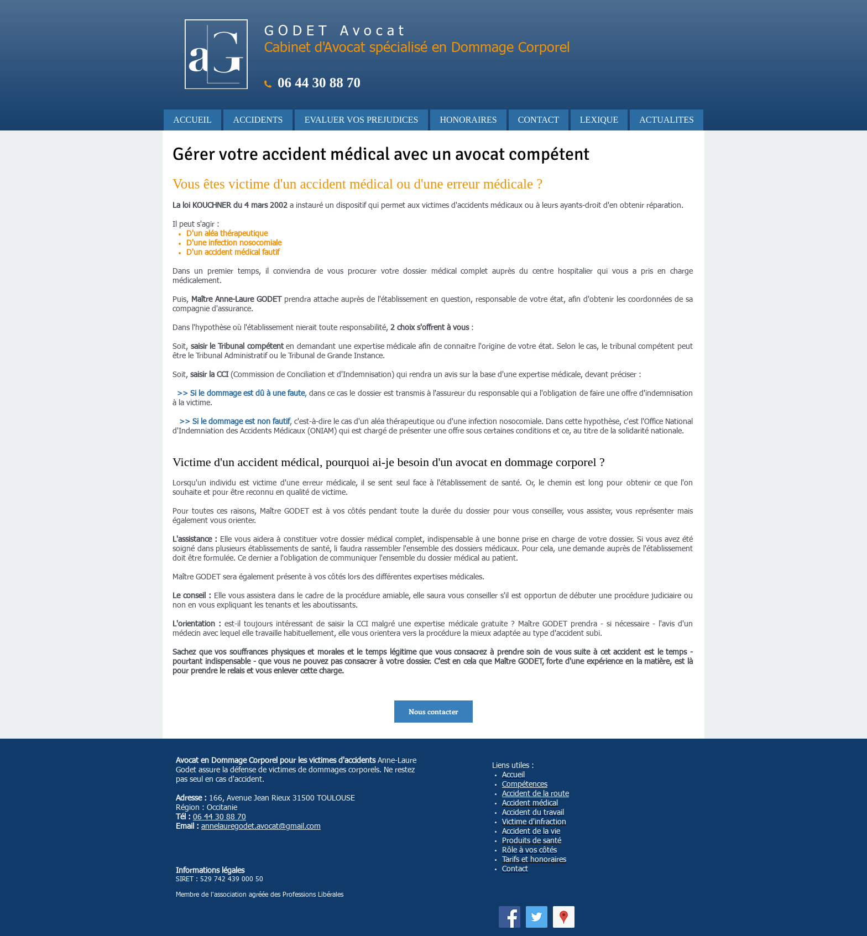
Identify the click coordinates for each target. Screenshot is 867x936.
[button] (258, 119)
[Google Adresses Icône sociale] (563, 917)
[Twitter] (536, 917)
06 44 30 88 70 (219, 817)
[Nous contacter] (433, 711)
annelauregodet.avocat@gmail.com (261, 826)
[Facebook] (509, 917)
